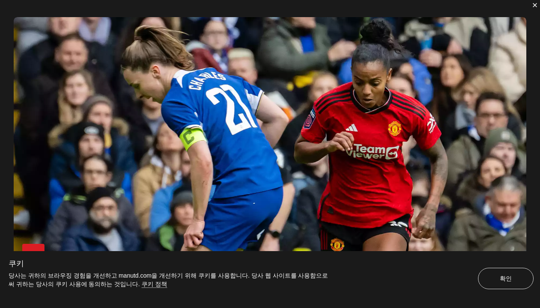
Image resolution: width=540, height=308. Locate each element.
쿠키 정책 (154, 284)
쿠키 (16, 263)
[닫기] (535, 5)
